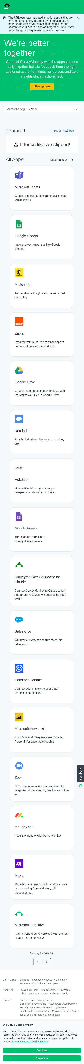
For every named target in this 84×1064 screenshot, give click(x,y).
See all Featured (64, 130)
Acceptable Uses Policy (62, 1003)
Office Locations (28, 993)
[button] (80, 776)
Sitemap (55, 993)
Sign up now (42, 86)
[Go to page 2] (46, 961)
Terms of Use (27, 1000)
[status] (42, 24)
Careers (44, 993)
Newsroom (65, 989)
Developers (52, 983)
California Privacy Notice (33, 1003)
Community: (9, 979)
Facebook (37, 979)
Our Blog (24, 979)
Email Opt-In (26, 1011)
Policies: (7, 1000)
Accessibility (42, 1011)
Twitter (49, 979)
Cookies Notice (39, 1042)
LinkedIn (60, 979)
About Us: (8, 989)
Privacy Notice (20, 1042)
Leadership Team (29, 989)
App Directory (48, 989)
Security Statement (30, 1007)
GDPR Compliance (53, 1007)
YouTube (38, 983)
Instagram (25, 983)
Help (65, 993)
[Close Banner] (78, 18)
